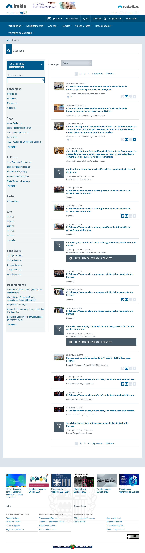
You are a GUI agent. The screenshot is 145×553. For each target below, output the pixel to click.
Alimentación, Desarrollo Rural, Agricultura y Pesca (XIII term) (21, 298)
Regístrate (114, 18)
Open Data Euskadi (47, 526)
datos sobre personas (17, 132)
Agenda (53, 25)
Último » (110, 74)
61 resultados (17, 67)
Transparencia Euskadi (48, 518)
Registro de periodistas (15, 530)
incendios (12, 137)
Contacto (112, 13)
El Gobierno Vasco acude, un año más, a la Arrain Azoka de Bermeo (100, 379)
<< (7, 13)
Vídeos (11, 108)
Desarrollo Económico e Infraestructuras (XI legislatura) (24, 318)
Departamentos (35, 25)
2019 (10, 235)
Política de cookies (114, 522)
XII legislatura (14, 260)
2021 (10, 230)
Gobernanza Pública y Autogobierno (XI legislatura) (24, 291)
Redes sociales (104, 25)
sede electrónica (132, 13)
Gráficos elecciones (47, 530)
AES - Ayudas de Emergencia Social (24, 142)
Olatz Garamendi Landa (18, 181)
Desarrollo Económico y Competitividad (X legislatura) (25, 310)
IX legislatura (14, 274)
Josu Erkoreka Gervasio (19, 162)
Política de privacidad (115, 530)
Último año (13, 201)
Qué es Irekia (72, 18)
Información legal (114, 518)
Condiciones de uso (115, 526)
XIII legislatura (14, 255)
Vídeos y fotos (83, 25)
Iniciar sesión (131, 18)
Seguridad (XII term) (17, 305)
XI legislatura (14, 265)
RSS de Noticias (12, 518)
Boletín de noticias (13, 522)
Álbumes (12, 98)
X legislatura (14, 269)
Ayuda (85, 18)
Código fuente (79, 522)
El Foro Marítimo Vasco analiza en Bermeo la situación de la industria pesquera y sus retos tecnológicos (96, 88)
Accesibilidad (120, 13)
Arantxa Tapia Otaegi (18, 176)
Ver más (11, 147)
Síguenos (57, 18)
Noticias (66, 25)
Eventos (12, 103)
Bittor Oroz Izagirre (17, 171)
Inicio (8, 40)
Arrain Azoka (14, 123)
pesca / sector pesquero (19, 128)
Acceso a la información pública (51, 522)
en (17, 13)
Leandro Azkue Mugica (18, 167)
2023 (10, 226)
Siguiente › (97, 74)
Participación (15, 25)
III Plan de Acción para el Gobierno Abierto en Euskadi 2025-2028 (16, 489)
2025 (10, 216)
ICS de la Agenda (13, 526)
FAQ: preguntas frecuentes (84, 518)
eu (14, 13)
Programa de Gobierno (21, 32)
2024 (10, 221)
